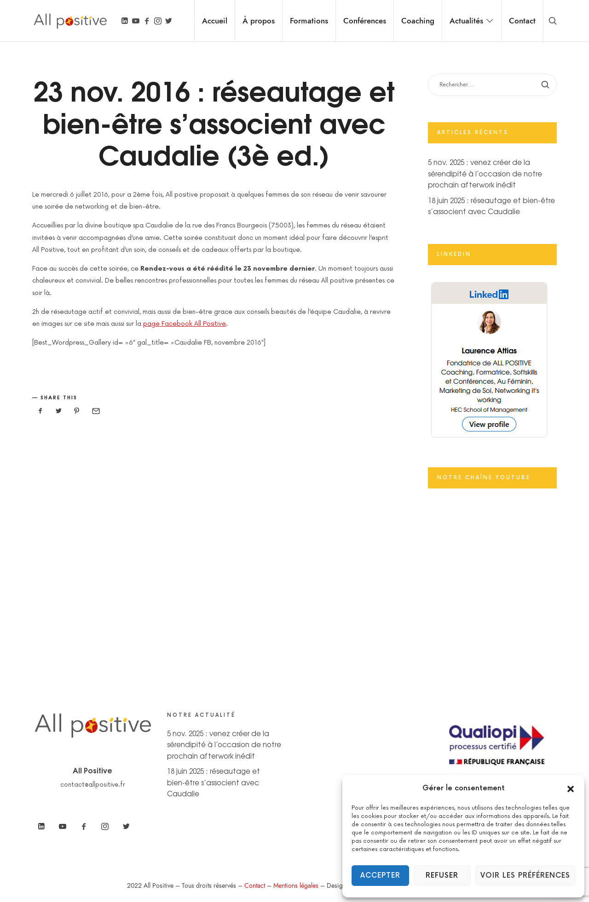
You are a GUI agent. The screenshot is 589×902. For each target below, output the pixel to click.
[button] (570, 788)
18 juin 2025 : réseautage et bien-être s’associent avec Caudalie (213, 782)
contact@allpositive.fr (92, 785)
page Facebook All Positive (184, 324)
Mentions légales (295, 885)
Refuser (442, 875)
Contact (254, 885)
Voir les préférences (525, 875)
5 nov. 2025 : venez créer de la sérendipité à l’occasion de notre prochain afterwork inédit (485, 173)
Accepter (380, 875)
